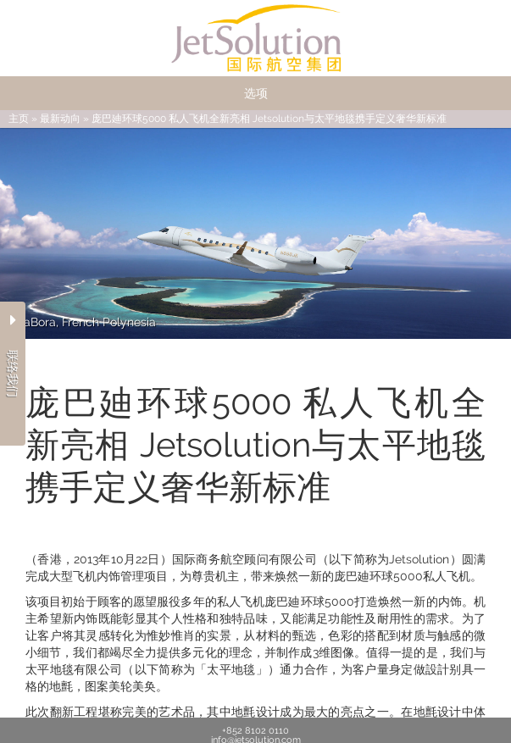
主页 (18, 119)
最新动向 (60, 119)
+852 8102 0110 (255, 730)
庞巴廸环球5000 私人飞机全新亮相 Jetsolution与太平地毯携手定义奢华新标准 (269, 119)
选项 (256, 93)
